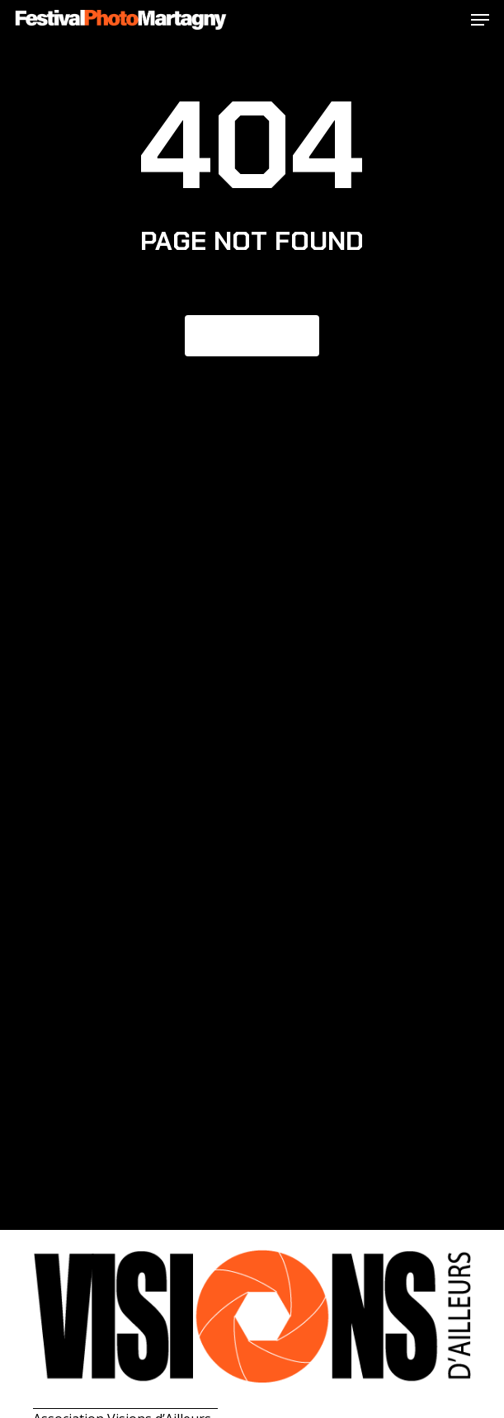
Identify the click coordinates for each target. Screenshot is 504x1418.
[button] (480, 20)
